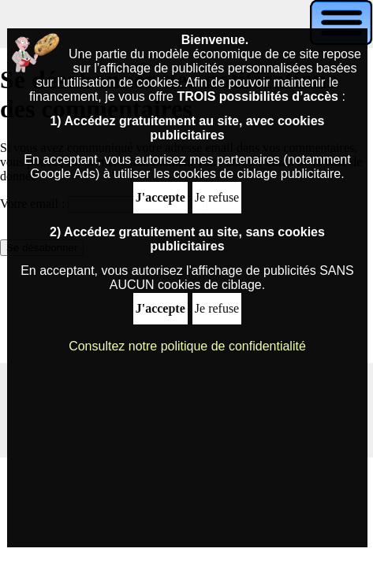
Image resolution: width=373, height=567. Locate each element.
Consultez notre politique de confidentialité (187, 346)
